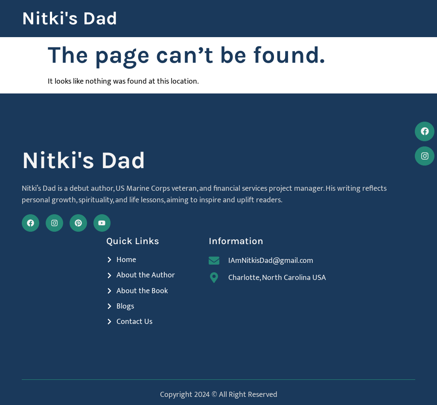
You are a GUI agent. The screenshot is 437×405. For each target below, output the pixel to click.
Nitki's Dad (69, 18)
